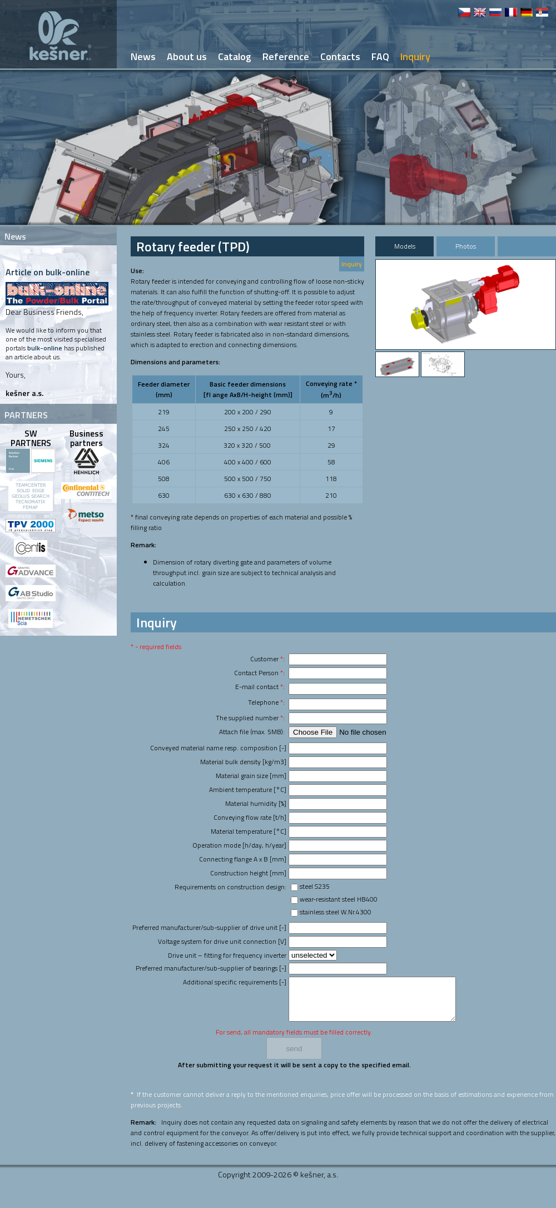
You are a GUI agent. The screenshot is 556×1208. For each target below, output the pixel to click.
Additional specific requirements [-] (234, 982)
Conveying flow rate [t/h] (250, 817)
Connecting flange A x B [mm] (242, 859)
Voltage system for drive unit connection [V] (222, 941)
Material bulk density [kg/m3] (243, 761)
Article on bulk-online (48, 272)
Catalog (234, 56)
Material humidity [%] (255, 803)
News (143, 56)
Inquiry (351, 264)
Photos (465, 246)
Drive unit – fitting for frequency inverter (227, 955)
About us (187, 56)
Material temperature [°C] (248, 831)
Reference (285, 56)
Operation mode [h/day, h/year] (239, 845)
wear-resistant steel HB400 (339, 899)
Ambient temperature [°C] (247, 789)
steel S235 (315, 886)
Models (404, 246)
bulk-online (44, 348)
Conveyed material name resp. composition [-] (218, 747)
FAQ (380, 56)
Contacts (340, 56)
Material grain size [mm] (251, 775)
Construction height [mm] (248, 873)
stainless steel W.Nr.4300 (335, 912)
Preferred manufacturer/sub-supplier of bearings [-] (211, 968)
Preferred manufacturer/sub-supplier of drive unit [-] (209, 927)
